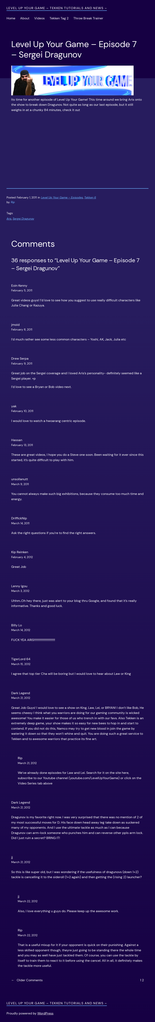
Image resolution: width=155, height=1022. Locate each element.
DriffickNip (19, 518)
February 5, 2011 (21, 290)
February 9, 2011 (21, 363)
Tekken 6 (90, 197)
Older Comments (27, 980)
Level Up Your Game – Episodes (62, 197)
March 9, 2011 (20, 484)
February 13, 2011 (22, 445)
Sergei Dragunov (23, 218)
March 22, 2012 (28, 901)
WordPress (45, 1013)
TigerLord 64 (20, 659)
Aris (9, 218)
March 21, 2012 (20, 698)
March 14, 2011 (20, 523)
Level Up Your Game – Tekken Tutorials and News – (57, 8)
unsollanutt (19, 479)
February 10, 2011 (22, 411)
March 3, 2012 (20, 591)
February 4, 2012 (22, 557)
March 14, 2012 (20, 630)
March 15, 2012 (20, 664)
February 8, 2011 (21, 329)
